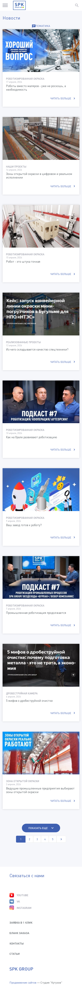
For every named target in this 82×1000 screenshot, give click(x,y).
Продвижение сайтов (22, 982)
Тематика (41, 26)
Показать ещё (38, 828)
